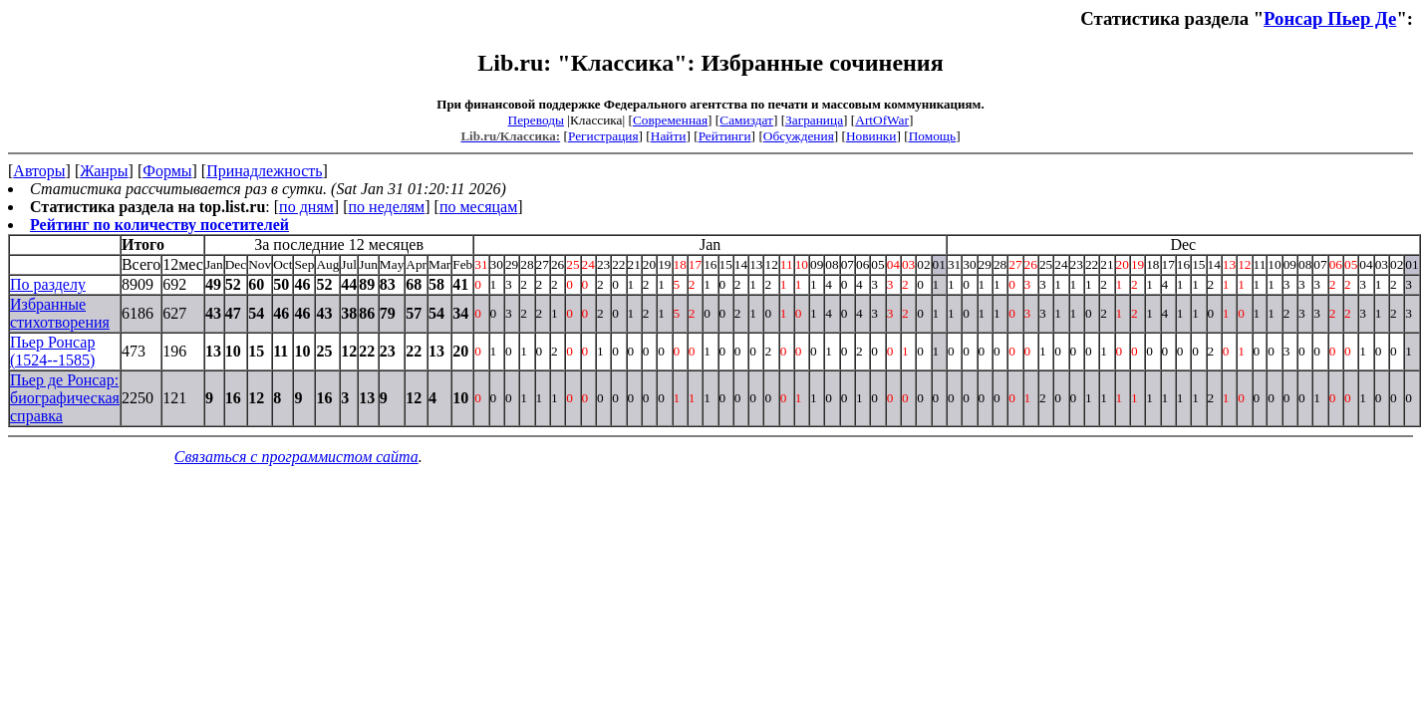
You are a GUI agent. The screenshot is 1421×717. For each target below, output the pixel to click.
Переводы (536, 120)
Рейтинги (725, 135)
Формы (166, 170)
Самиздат (746, 120)
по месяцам (478, 206)
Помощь (932, 135)
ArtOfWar (882, 120)
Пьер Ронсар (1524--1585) (52, 351)
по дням (306, 206)
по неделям (387, 206)
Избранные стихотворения (60, 313)
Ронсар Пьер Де (1330, 18)
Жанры (104, 170)
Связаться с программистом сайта (296, 456)
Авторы (39, 170)
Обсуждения (798, 135)
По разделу (48, 284)
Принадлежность (264, 170)
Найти (669, 135)
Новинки (871, 135)
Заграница (814, 120)
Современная (670, 120)
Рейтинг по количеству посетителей (159, 224)
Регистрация (603, 135)
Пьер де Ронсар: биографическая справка (65, 397)
